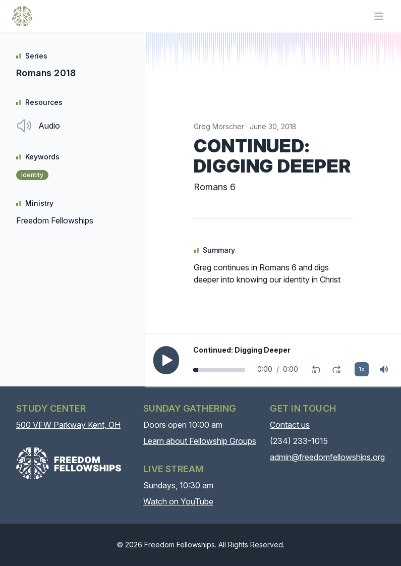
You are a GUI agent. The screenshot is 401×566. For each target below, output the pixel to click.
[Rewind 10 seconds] (316, 369)
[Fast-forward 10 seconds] (336, 369)
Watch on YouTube (178, 501)
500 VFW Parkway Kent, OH (68, 425)
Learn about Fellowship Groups (199, 441)
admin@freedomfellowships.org (327, 457)
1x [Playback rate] (362, 369)
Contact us (290, 425)
